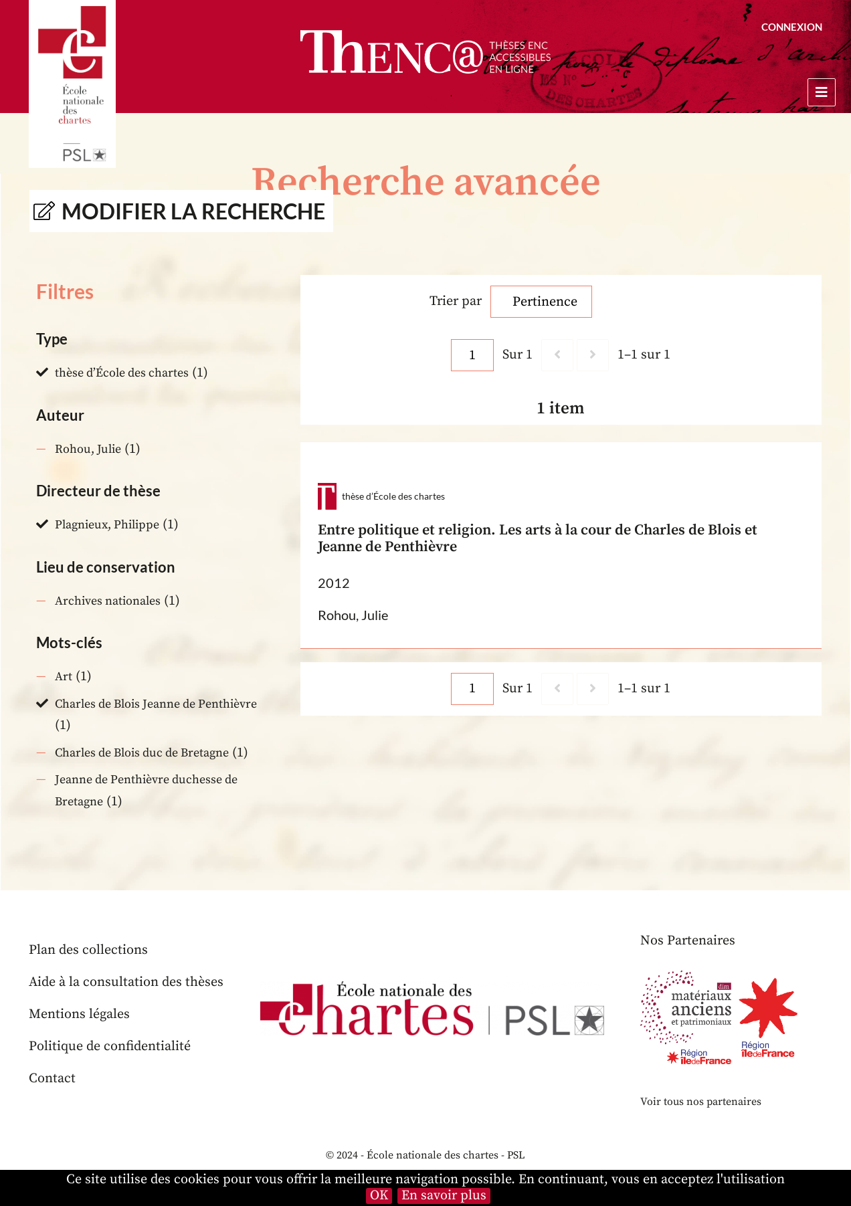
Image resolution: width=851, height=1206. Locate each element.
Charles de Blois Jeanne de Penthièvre (156, 704)
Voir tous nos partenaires (700, 1101)
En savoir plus (443, 1196)
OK (379, 1196)
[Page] (472, 355)
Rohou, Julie (88, 449)
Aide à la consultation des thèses (126, 982)
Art (63, 676)
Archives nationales (108, 601)
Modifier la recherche (193, 211)
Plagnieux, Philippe (107, 524)
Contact (52, 1078)
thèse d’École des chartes (122, 373)
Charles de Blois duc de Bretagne (142, 753)
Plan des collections (88, 950)
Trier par (456, 301)
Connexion (791, 27)
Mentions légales (79, 1014)
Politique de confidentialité (110, 1046)
